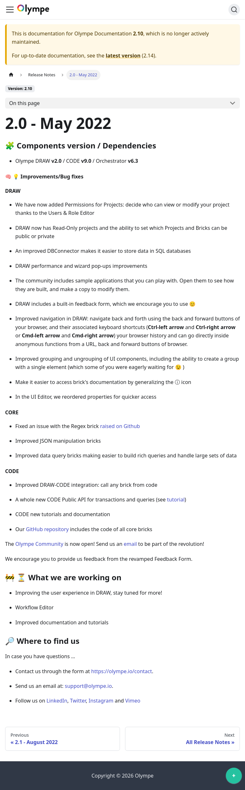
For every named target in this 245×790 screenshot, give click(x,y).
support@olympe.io (88, 685)
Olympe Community (39, 543)
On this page (24, 103)
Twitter (78, 700)
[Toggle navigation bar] (10, 9)
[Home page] (11, 75)
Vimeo (132, 700)
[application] (234, 777)
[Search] (234, 9)
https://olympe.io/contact (121, 671)
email (130, 543)
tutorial (176, 499)
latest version (123, 55)
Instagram (101, 700)
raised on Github (120, 426)
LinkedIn (57, 700)
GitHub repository (47, 529)
